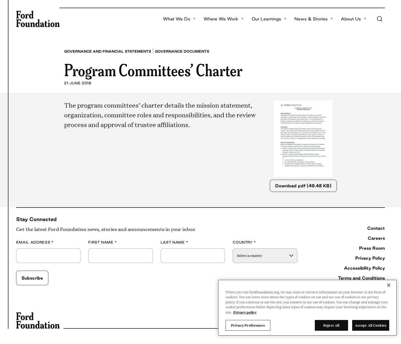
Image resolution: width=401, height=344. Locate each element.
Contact (376, 228)
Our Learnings (269, 19)
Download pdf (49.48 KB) (303, 185)
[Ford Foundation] (38, 19)
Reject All (331, 325)
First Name (102, 242)
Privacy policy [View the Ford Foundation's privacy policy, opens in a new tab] (245, 312)
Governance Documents (182, 51)
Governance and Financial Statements (107, 51)
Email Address (35, 242)
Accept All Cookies (370, 325)
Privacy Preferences (248, 325)
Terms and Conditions (361, 278)
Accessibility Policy (364, 268)
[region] (307, 308)
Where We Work (224, 19)
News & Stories (313, 19)
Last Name (174, 242)
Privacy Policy (370, 258)
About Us (353, 19)
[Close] (388, 285)
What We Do (179, 19)
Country (244, 242)
